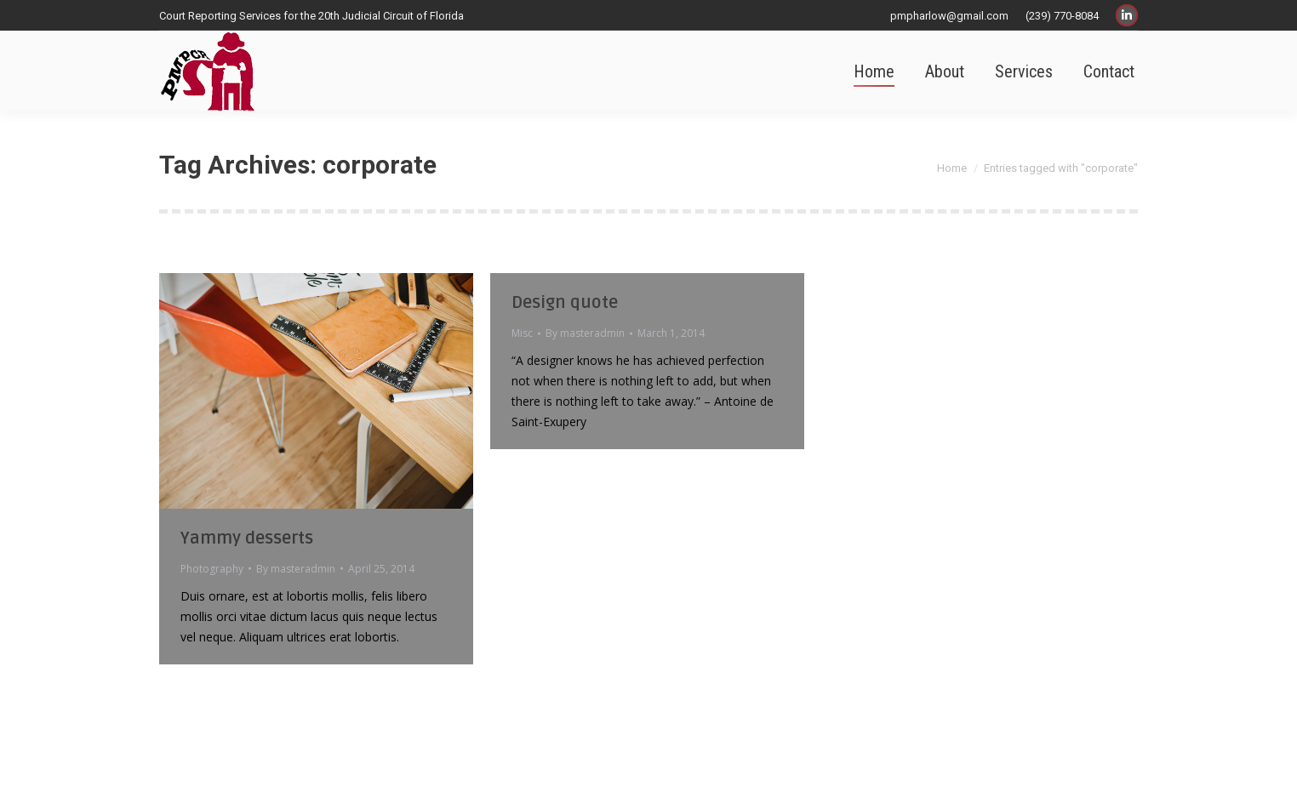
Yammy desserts (246, 538)
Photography (211, 568)
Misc (522, 333)
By (295, 568)
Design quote (564, 303)
